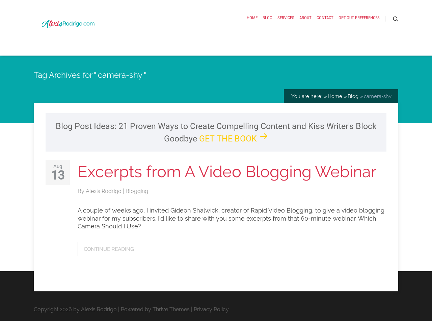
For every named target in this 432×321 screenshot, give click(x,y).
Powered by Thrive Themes (155, 309)
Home (252, 17)
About (305, 17)
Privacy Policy (211, 309)
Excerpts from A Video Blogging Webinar (227, 171)
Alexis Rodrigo (104, 191)
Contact (325, 17)
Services (285, 17)
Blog (267, 17)
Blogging (137, 191)
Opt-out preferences (359, 17)
